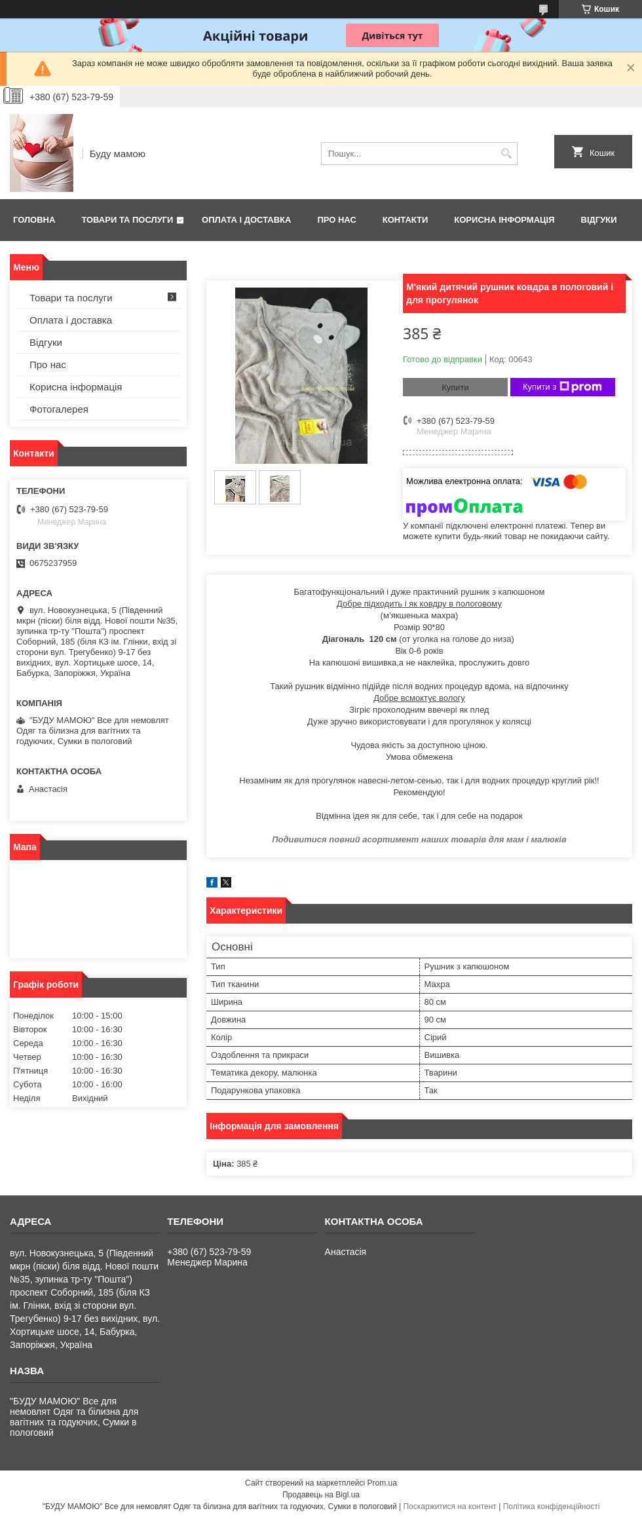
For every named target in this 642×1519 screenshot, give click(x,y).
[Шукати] (506, 153)
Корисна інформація (504, 220)
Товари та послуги (127, 220)
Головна (34, 220)
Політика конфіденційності (551, 1506)
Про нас (336, 220)
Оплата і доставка (246, 220)
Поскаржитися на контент (449, 1506)
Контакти (405, 220)
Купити (455, 387)
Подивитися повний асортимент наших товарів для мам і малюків (419, 839)
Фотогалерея (58, 409)
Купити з (562, 387)
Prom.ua (382, 1483)
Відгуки (599, 220)
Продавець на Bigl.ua (321, 1494)
